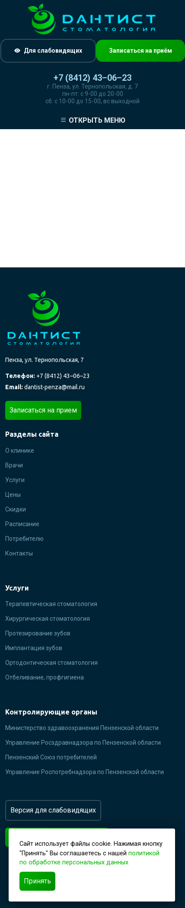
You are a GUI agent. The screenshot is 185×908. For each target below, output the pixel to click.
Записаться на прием (43, 410)
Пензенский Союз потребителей (51, 757)
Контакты (19, 553)
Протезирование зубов (37, 633)
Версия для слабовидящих (53, 810)
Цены (13, 495)
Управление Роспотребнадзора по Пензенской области (84, 772)
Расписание (22, 524)
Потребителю (24, 539)
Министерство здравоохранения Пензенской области (82, 728)
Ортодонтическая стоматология (51, 663)
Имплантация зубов (33, 648)
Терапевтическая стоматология (51, 604)
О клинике (19, 451)
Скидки (15, 509)
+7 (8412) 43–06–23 (92, 78)
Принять (37, 881)
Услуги (15, 480)
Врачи (14, 465)
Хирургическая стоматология (47, 619)
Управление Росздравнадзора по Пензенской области (83, 743)
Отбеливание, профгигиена (44, 677)
